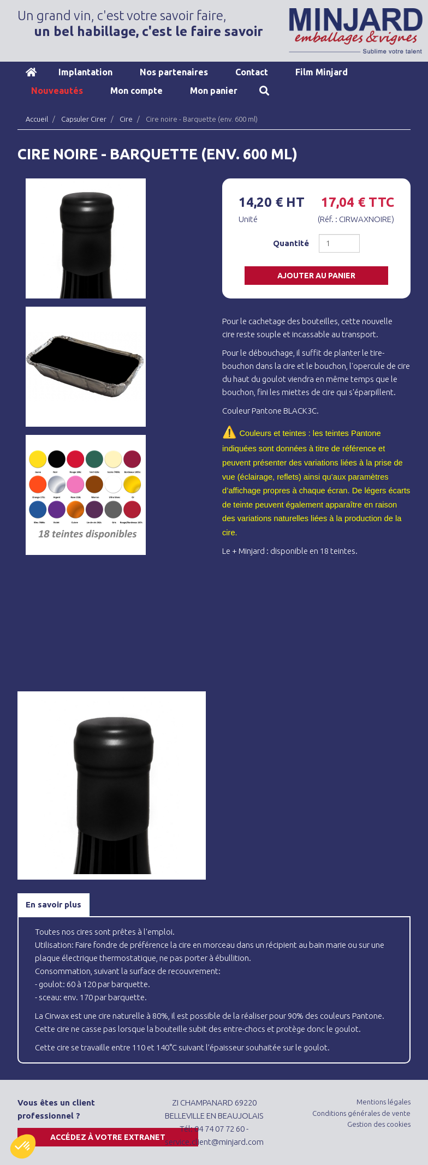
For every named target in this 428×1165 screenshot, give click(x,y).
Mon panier (213, 90)
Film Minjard (321, 72)
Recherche (264, 90)
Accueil (31, 72)
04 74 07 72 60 (219, 1128)
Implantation (85, 72)
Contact (251, 72)
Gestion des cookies (379, 1124)
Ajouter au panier (316, 275)
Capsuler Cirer (83, 119)
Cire (126, 119)
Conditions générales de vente (361, 1113)
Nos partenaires (174, 72)
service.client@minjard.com (214, 1141)
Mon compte (136, 90)
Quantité (291, 243)
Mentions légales (383, 1102)
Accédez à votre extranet (107, 1137)
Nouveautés (57, 90)
